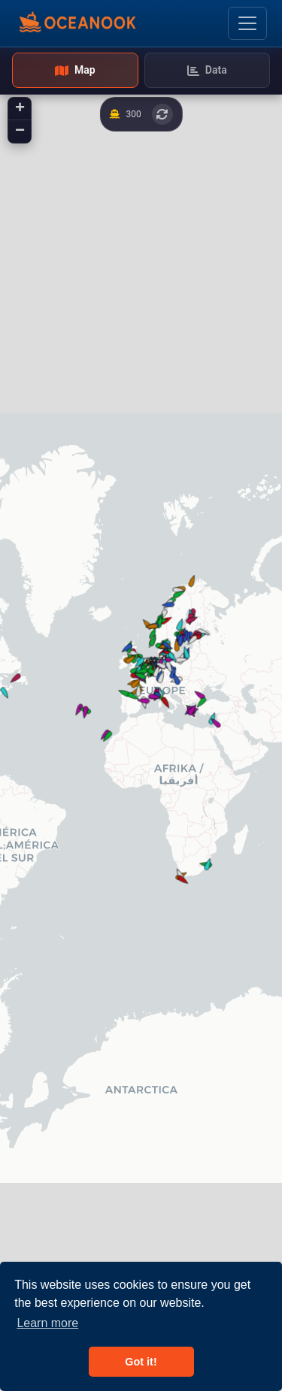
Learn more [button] (47, 1323)
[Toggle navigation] (247, 23)
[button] (182, 878)
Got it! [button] (140, 1362)
